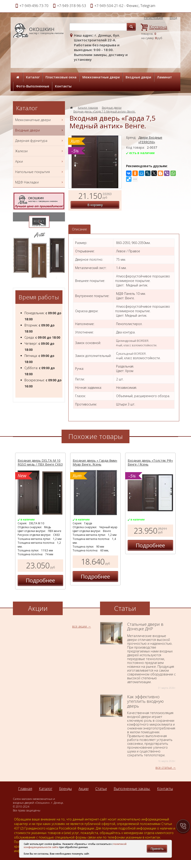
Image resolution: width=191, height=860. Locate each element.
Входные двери (138, 77)
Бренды (65, 788)
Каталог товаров (88, 108)
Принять (157, 848)
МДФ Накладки (39, 182)
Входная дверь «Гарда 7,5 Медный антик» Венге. (104, 111)
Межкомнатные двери (101, 77)
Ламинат (164, 77)
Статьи (101, 788)
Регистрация (153, 18)
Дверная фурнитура (39, 141)
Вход (173, 18)
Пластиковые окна (60, 77)
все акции (79, 626)
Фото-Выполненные (32, 86)
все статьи (163, 767)
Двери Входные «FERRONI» (150, 139)
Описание (79, 229)
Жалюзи (39, 151)
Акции (83, 788)
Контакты (63, 86)
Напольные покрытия (39, 172)
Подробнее (40, 580)
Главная (25, 788)
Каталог (33, 77)
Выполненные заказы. (132, 788)
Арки (39, 161)
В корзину (95, 205)
